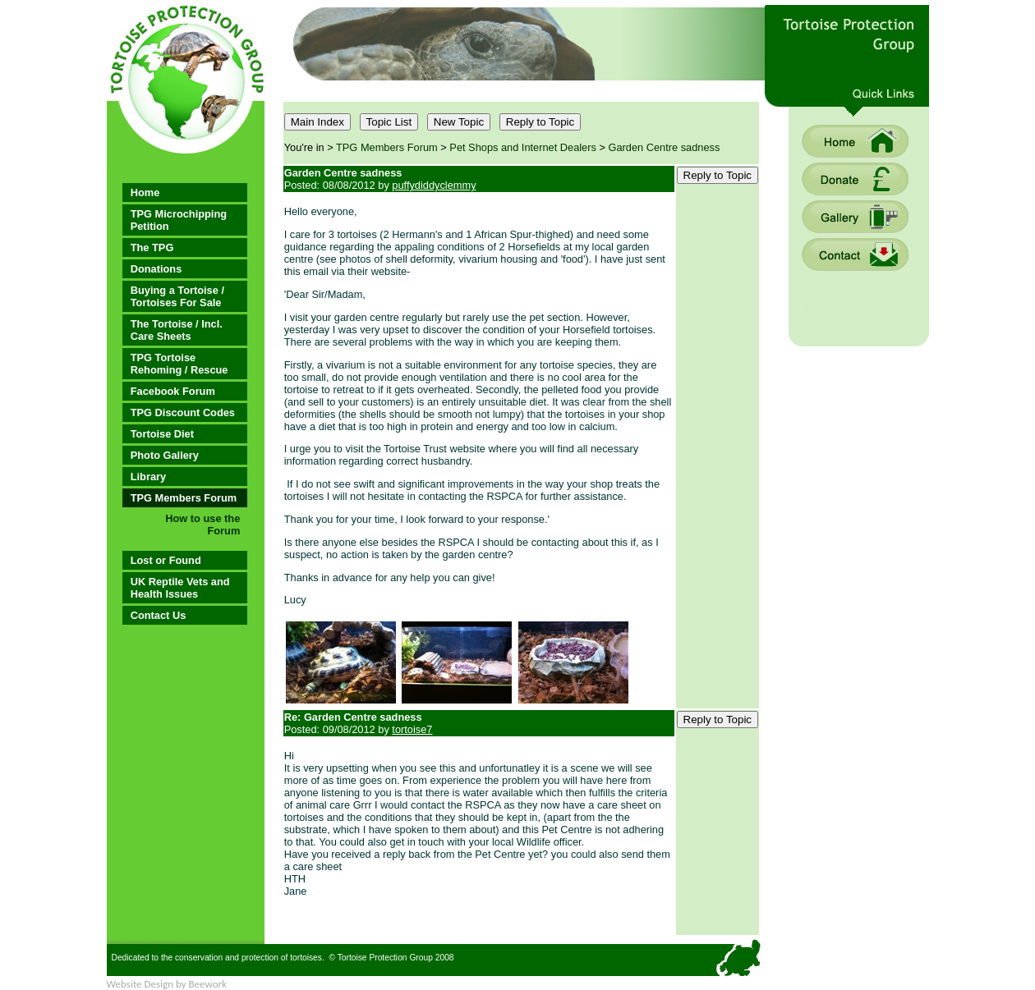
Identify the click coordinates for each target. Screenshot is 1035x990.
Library (148, 476)
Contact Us (158, 615)
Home (145, 192)
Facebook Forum (173, 391)
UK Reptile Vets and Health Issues (180, 587)
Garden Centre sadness (664, 147)
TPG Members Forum (184, 498)
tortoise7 (412, 729)
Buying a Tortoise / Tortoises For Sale (177, 296)
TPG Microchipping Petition (179, 220)
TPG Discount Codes (183, 412)
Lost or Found (166, 560)
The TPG (152, 247)
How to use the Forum (202, 524)
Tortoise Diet (162, 434)
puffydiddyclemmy (434, 185)
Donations (156, 269)
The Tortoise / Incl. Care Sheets (177, 330)
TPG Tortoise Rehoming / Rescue (179, 363)
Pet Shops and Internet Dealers (522, 147)
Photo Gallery (165, 455)
